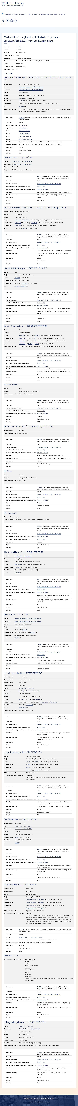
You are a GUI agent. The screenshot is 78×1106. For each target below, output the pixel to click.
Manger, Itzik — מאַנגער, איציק (23, 556)
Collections (8, 14)
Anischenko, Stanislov (25, 139)
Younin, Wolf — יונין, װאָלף (26, 688)
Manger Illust (18, 564)
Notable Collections (19, 14)
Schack (37, 335)
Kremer (16, 286)
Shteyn (28, 762)
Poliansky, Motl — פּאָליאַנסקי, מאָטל (29, 1029)
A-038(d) (18, 47)
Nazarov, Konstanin (42, 189)
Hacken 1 (17, 567)
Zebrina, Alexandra (24, 133)
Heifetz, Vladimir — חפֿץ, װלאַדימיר (29, 691)
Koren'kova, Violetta (25, 136)
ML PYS (21, 98)
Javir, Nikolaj (41, 186)
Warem (17, 837)
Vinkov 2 (36, 762)
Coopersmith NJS (31, 899)
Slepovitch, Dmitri (24, 125)
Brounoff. (17, 278)
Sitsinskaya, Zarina (24, 131)
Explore (63, 14)
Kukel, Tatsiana (23, 128)
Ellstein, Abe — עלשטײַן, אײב (23, 826)
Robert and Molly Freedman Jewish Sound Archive (43, 14)
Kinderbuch (37, 699)
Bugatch (41, 899)
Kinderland (54, 702)
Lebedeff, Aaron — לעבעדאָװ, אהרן (22, 161)
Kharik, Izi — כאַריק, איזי (26, 1026)
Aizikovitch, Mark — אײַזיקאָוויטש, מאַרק (30, 937)
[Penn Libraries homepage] (13, 4)
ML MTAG (26, 220)
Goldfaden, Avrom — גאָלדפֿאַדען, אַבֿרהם (31, 87)
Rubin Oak (18, 220)
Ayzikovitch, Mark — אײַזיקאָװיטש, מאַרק (49, 184)
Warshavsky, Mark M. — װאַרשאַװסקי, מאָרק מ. (27, 618)
